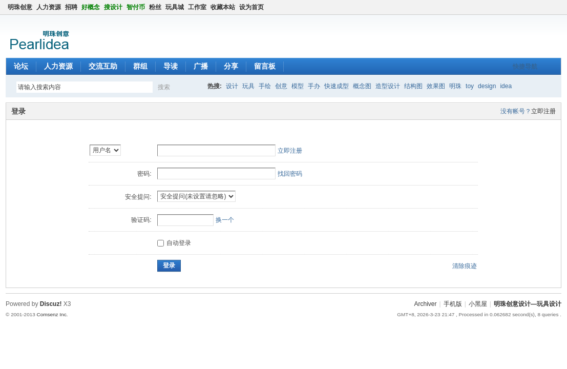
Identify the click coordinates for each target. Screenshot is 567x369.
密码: (144, 173)
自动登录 (174, 243)
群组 (140, 66)
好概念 (90, 7)
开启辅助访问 (547, 7)
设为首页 (251, 7)
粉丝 (155, 7)
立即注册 (543, 111)
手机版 (453, 304)
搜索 (164, 87)
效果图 (436, 86)
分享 (231, 66)
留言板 (265, 66)
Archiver (425, 304)
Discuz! (51, 304)
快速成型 (336, 86)
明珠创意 (20, 7)
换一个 (225, 219)
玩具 (248, 86)
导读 (170, 66)
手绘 (265, 86)
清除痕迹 (464, 266)
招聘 (71, 7)
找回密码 (290, 173)
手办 (314, 86)
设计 (232, 86)
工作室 (197, 7)
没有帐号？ (515, 111)
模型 (297, 86)
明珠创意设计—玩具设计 (527, 304)
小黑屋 (478, 304)
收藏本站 (223, 7)
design (487, 86)
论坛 (21, 66)
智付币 (136, 7)
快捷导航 (525, 66)
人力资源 (48, 7)
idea (506, 86)
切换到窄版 (555, 7)
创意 (281, 86)
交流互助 (103, 66)
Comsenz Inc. (52, 314)
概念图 (362, 86)
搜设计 (113, 7)
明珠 (455, 86)
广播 (201, 66)
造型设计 (387, 86)
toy (470, 86)
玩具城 (174, 7)
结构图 (413, 86)
